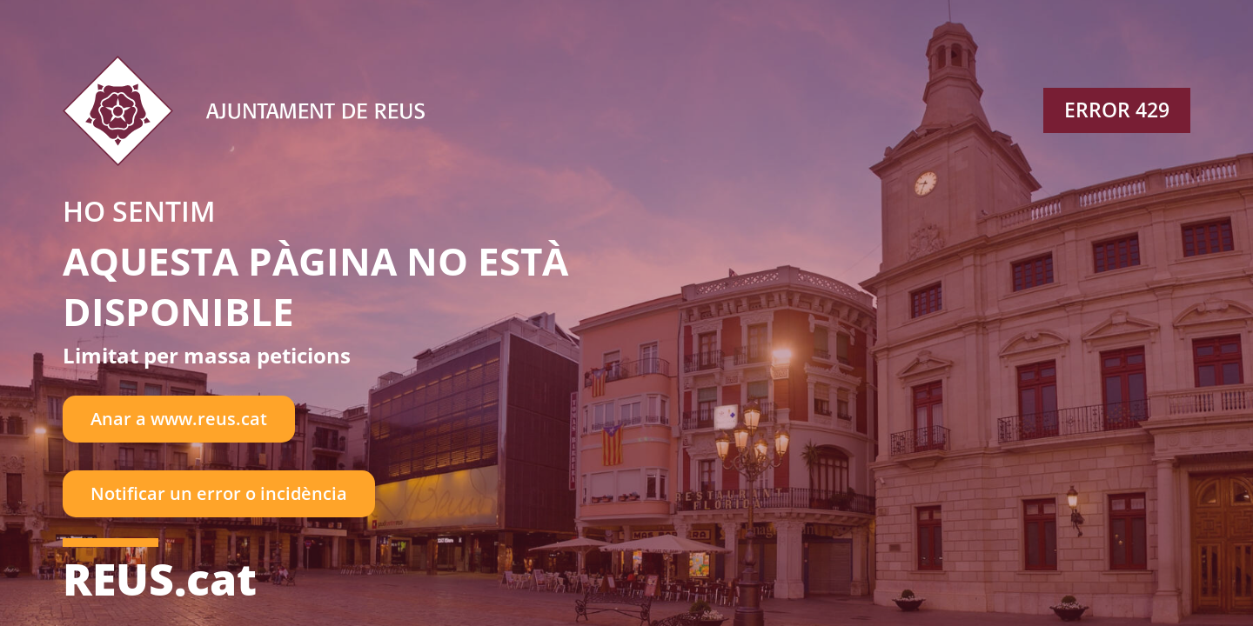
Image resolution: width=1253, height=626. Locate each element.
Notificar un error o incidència (218, 493)
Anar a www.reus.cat (178, 418)
